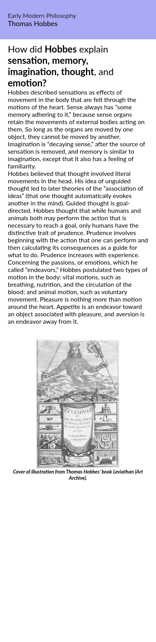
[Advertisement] (78, 563)
